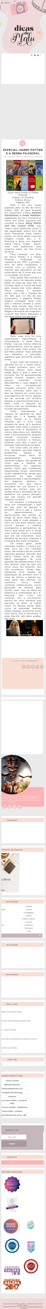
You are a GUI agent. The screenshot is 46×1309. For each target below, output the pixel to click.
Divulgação (28, 913)
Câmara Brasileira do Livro (12, 1089)
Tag (29, 931)
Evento (29, 916)
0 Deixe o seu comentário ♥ (26, 661)
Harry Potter (29, 157)
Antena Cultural (12, 1081)
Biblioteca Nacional (12, 1085)
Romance (29, 928)
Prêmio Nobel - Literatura (12, 1111)
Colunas (29, 906)
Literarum (12, 1096)
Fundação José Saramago (12, 1092)
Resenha (38, 157)
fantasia (19, 157)
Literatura (29, 925)
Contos (29, 910)
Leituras (29, 922)
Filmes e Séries (29, 919)
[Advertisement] (23, 71)
